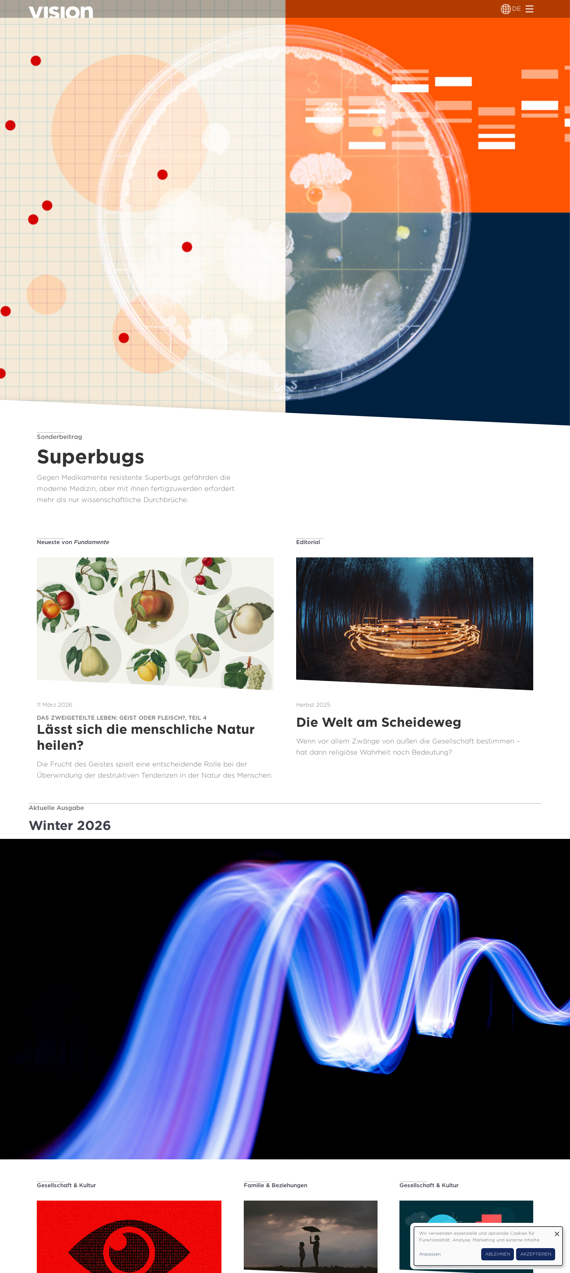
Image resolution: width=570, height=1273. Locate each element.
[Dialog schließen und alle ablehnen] (557, 1231)
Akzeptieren (535, 1254)
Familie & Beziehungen (275, 1185)
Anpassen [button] (430, 1254)
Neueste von (73, 542)
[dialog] (488, 1246)
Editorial (308, 542)
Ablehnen (497, 1254)
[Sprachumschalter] (506, 9)
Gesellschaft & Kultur (66, 1185)
